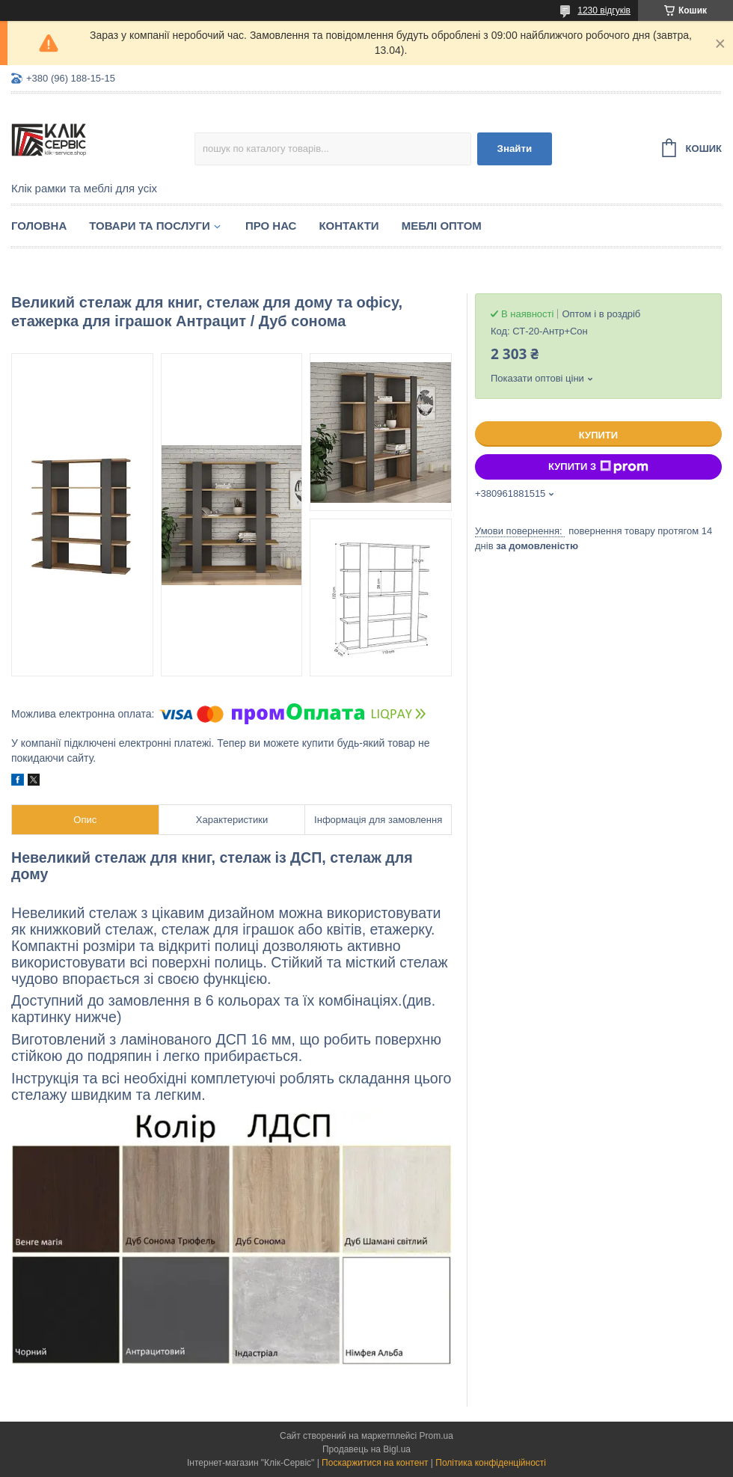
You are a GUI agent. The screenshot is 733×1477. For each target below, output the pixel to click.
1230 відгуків (604, 10)
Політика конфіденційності (490, 1463)
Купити (598, 435)
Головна (39, 225)
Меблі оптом (442, 225)
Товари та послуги (149, 225)
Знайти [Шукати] (515, 148)
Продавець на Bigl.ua (366, 1449)
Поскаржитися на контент (375, 1463)
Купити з (598, 467)
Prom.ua (436, 1436)
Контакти (348, 225)
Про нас (271, 225)
